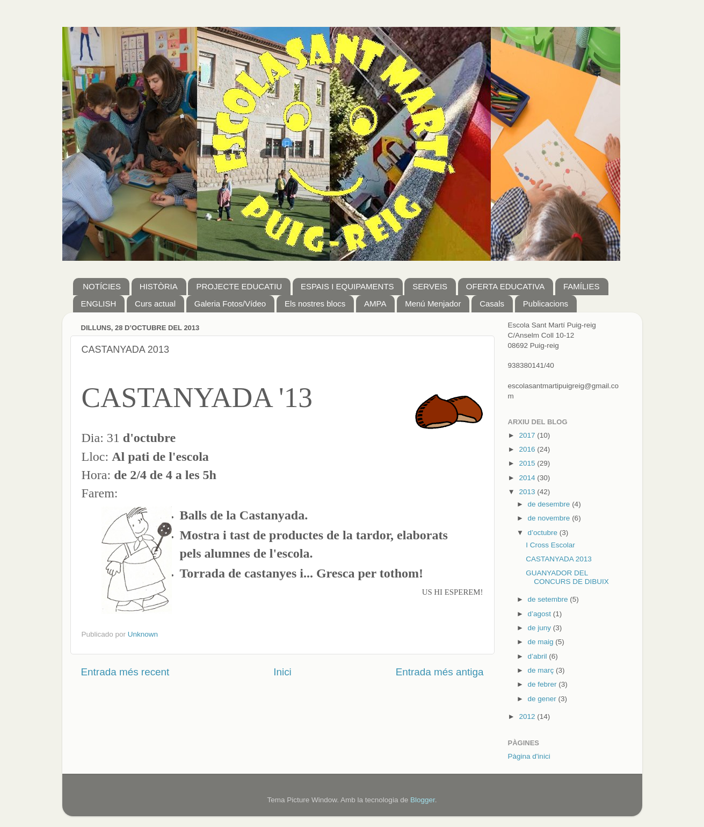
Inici (282, 672)
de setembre (549, 599)
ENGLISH (99, 303)
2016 (528, 449)
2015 (528, 463)
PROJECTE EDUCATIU (239, 286)
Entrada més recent (125, 672)
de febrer (543, 684)
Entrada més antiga (440, 672)
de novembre (550, 518)
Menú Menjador (433, 303)
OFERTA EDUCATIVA (505, 286)
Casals (492, 303)
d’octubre (544, 533)
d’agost (540, 614)
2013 (528, 492)
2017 (528, 435)
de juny (540, 628)
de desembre (550, 504)
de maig (542, 642)
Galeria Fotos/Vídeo (230, 303)
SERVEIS (429, 286)
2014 (528, 478)
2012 (528, 716)
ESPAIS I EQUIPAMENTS (347, 286)
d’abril (538, 656)
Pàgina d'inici (529, 756)
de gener (543, 699)
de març (542, 670)
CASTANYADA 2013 (559, 559)
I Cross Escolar (550, 545)
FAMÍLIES (581, 286)
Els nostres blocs (315, 303)
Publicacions (545, 303)
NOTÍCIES (102, 286)
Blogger (422, 800)
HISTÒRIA (159, 286)
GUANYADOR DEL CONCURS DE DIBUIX (567, 577)
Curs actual (155, 303)
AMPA (375, 303)
